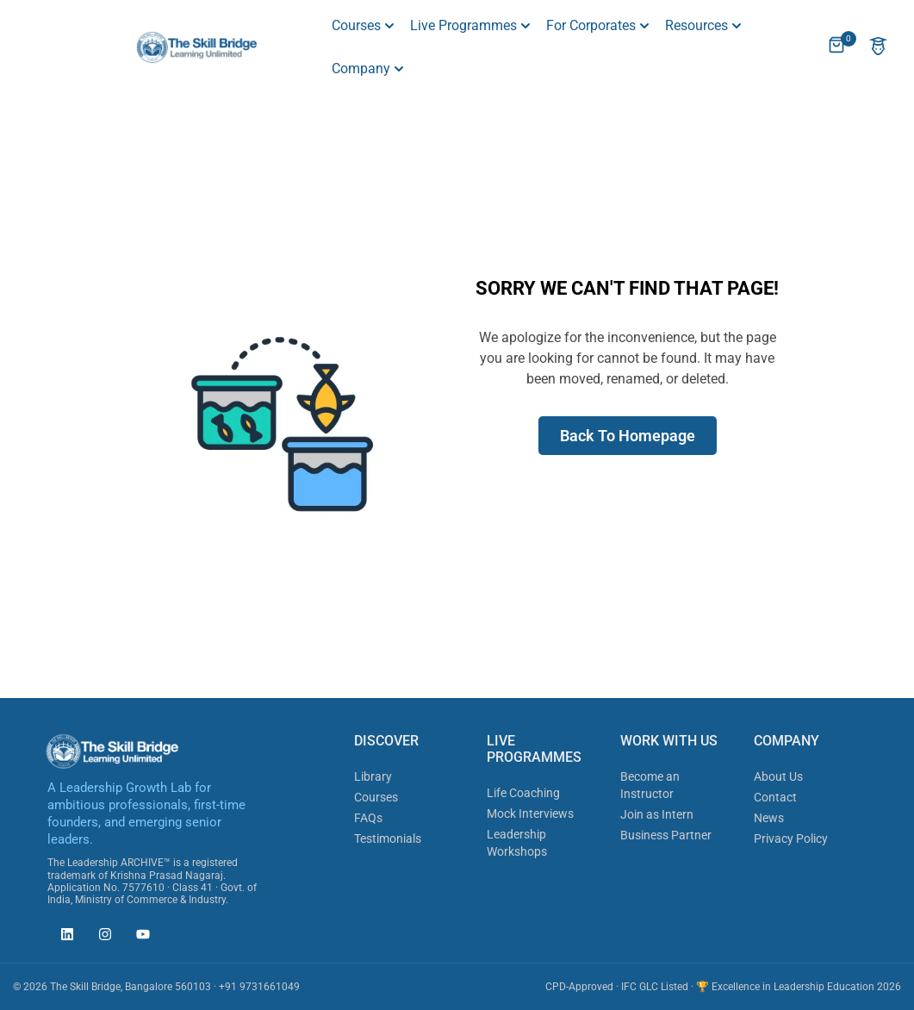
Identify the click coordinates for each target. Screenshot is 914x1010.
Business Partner (666, 835)
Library (373, 776)
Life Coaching (523, 793)
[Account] (878, 48)
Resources (696, 25)
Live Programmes (463, 25)
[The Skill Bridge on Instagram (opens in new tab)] (101, 937)
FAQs (368, 818)
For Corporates (591, 25)
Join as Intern (656, 814)
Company (361, 68)
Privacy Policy (791, 838)
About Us (778, 776)
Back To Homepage (627, 436)
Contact (775, 797)
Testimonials (387, 838)
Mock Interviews (530, 813)
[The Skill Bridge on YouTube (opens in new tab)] (138, 937)
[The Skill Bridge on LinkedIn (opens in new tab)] (63, 937)
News (769, 818)
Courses (356, 25)
